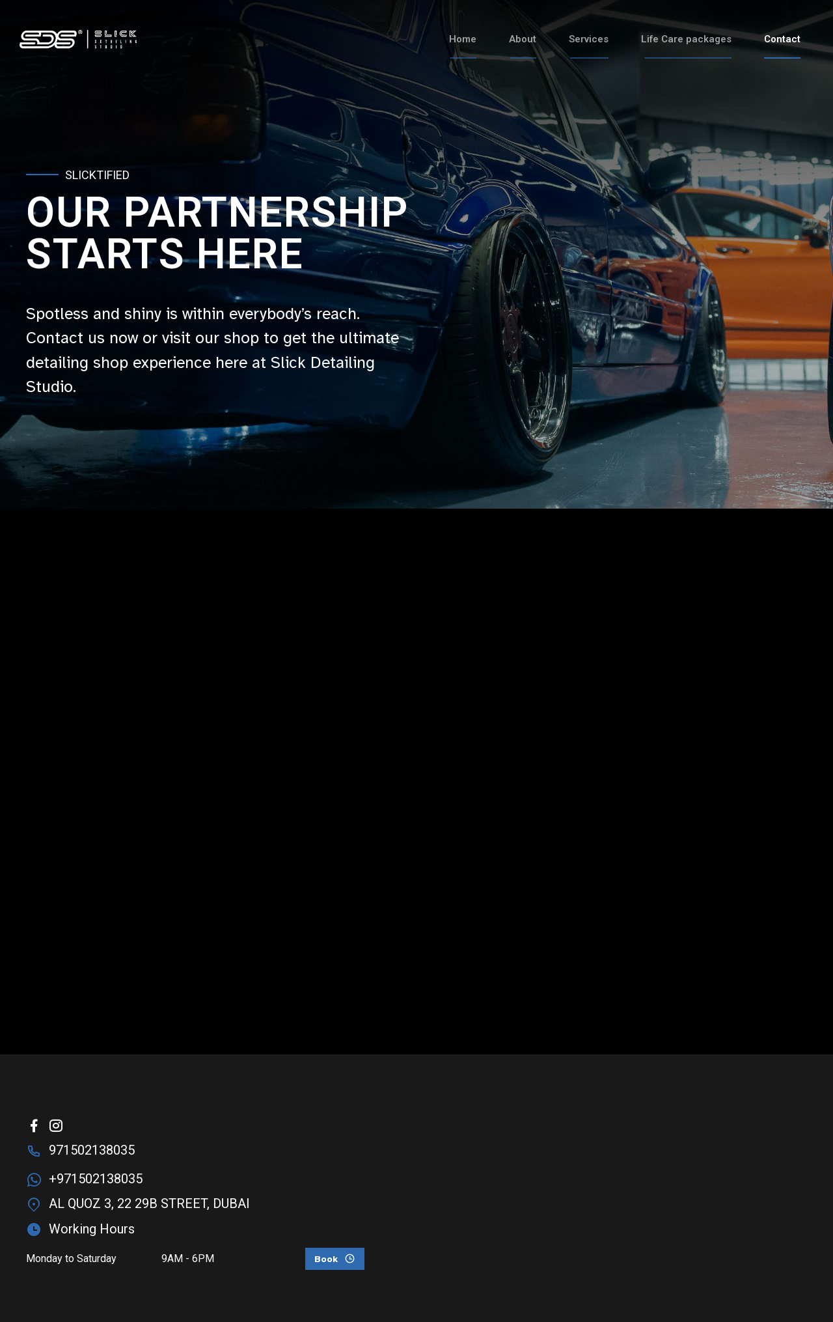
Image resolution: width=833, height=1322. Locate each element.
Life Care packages (686, 39)
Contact (782, 39)
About (522, 39)
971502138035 (92, 1150)
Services (588, 39)
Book (326, 1259)
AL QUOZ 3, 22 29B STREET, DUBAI (149, 1203)
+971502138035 (96, 1179)
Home (462, 39)
